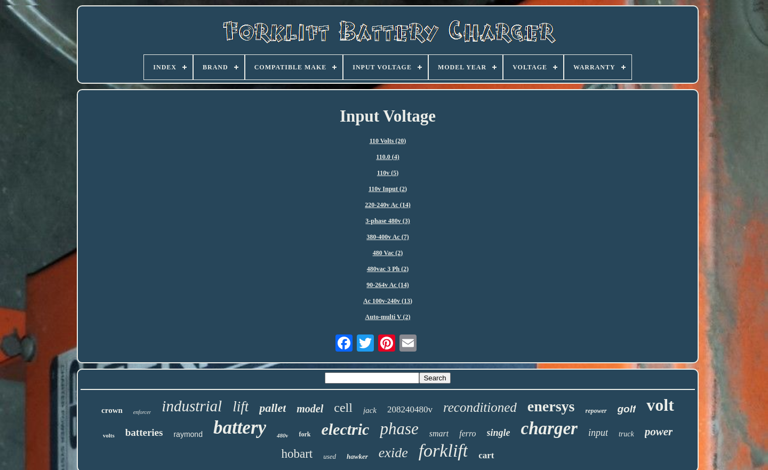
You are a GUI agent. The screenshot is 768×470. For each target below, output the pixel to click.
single (498, 432)
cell (343, 408)
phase (399, 428)
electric (345, 429)
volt (660, 405)
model (310, 409)
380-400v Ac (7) (387, 237)
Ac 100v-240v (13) (387, 301)
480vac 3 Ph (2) (388, 269)
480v (282, 435)
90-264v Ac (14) (387, 285)
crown (112, 410)
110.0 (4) (387, 157)
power (659, 431)
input (598, 432)
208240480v (410, 409)
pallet (272, 408)
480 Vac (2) (388, 253)
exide (393, 452)
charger (549, 428)
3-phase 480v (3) (387, 221)
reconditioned (480, 407)
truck (626, 434)
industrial (192, 406)
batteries (144, 432)
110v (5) (387, 173)
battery (239, 427)
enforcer (142, 412)
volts (109, 435)
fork (304, 434)
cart (486, 455)
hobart (297, 453)
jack (370, 410)
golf (627, 409)
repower (596, 411)
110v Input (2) (388, 189)
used (329, 456)
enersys (551, 406)
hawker (357, 456)
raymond (187, 434)
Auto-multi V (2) (388, 317)
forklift (443, 450)
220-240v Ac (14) (387, 205)
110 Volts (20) (388, 141)
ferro (467, 433)
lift (241, 407)
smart (439, 433)
